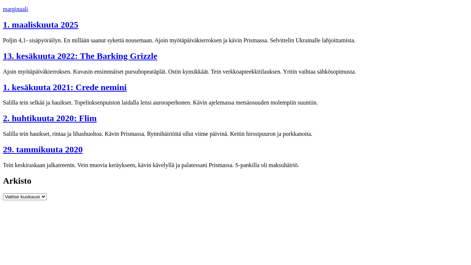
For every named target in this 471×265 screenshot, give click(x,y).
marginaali (15, 9)
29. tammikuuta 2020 (43, 149)
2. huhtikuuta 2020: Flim (50, 118)
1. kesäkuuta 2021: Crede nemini (65, 87)
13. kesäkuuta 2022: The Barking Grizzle (80, 56)
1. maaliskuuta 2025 (40, 24)
